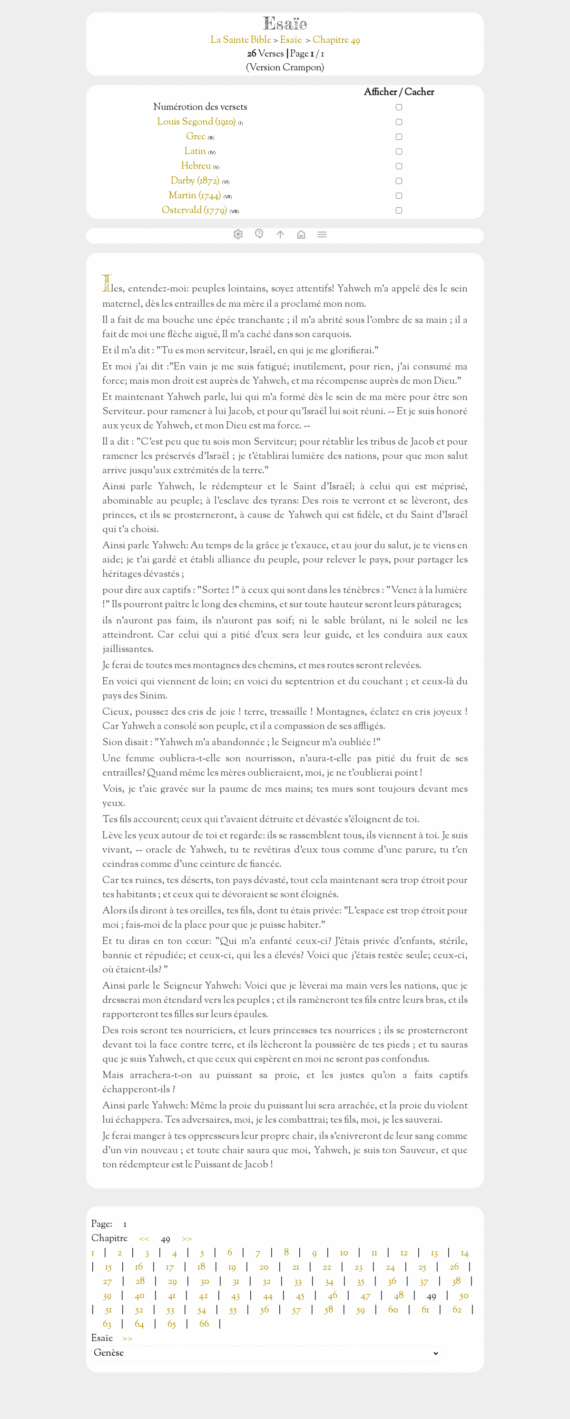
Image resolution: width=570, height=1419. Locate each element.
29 (172, 1282)
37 (424, 1282)
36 (392, 1282)
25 (422, 1267)
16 (139, 1267)
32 (267, 1282)
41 (172, 1296)
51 (108, 1310)
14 (465, 1253)
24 (390, 1267)
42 (203, 1296)
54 (201, 1310)
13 (434, 1253)
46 (332, 1296)
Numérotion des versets (200, 108)
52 (139, 1310)
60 (393, 1310)
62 (457, 1310)
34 (329, 1282)
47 (366, 1296)
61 (425, 1310)
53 (170, 1310)
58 (328, 1310)
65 (171, 1325)
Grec (196, 137)
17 (170, 1267)
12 (404, 1253)
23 (358, 1267)
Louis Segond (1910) (196, 122)
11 (374, 1253)
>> (187, 1239)
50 (464, 1296)
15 (108, 1267)
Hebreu (196, 167)
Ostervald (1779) (194, 211)
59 (360, 1310)
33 (298, 1282)
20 (264, 1267)
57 (296, 1310)
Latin (195, 152)
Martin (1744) (194, 196)
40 (140, 1296)
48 (398, 1296)
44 (268, 1296)
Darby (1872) (195, 181)
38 (456, 1282)
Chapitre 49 (336, 41)
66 (204, 1325)
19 (232, 1267)
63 (107, 1325)
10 (344, 1253)
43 (235, 1296)
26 (454, 1267)
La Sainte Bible (242, 41)
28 (140, 1282)
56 (264, 1310)
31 (236, 1282)
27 (107, 1282)
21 (295, 1267)
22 (327, 1267)
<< (144, 1239)
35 (360, 1282)
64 (139, 1325)
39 (107, 1296)
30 (204, 1282)
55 (233, 1310)
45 (300, 1296)
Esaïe (291, 41)
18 (201, 1267)
